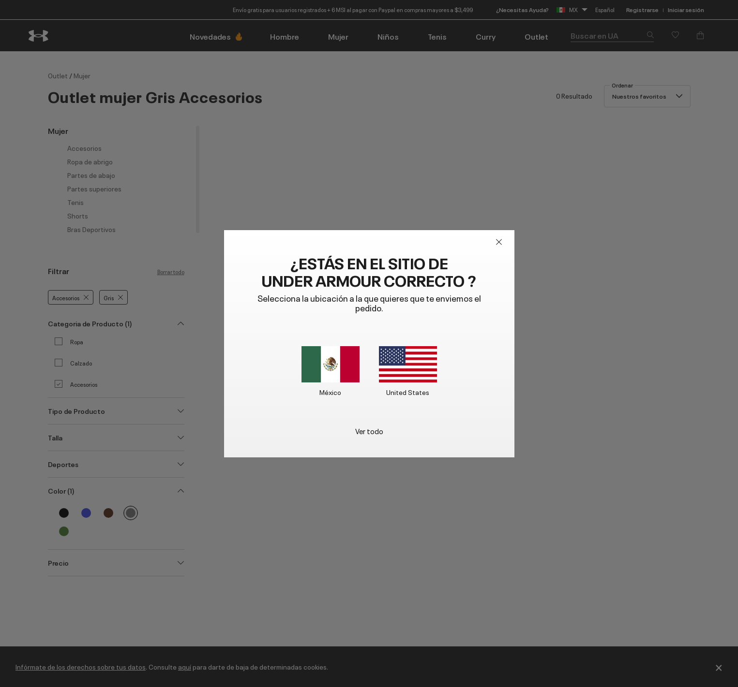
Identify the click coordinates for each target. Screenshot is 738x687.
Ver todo (369, 430)
